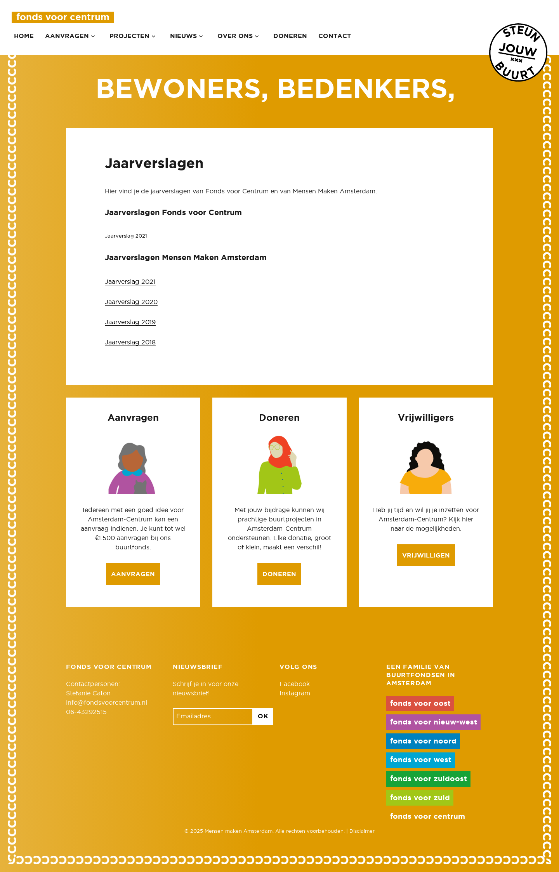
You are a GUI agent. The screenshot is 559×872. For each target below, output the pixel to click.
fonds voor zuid (420, 798)
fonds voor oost (420, 703)
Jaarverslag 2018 (130, 342)
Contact (334, 36)
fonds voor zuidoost (428, 779)
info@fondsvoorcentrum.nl (106, 703)
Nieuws (183, 36)
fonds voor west (420, 760)
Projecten (129, 36)
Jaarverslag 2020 (131, 302)
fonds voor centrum (427, 816)
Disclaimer (362, 831)
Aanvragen (67, 36)
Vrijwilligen (426, 555)
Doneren (290, 36)
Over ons (235, 36)
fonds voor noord (423, 741)
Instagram (295, 693)
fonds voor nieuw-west (433, 722)
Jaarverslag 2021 (126, 236)
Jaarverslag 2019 (130, 322)
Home (24, 36)
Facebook (295, 684)
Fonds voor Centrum (62, 17)
